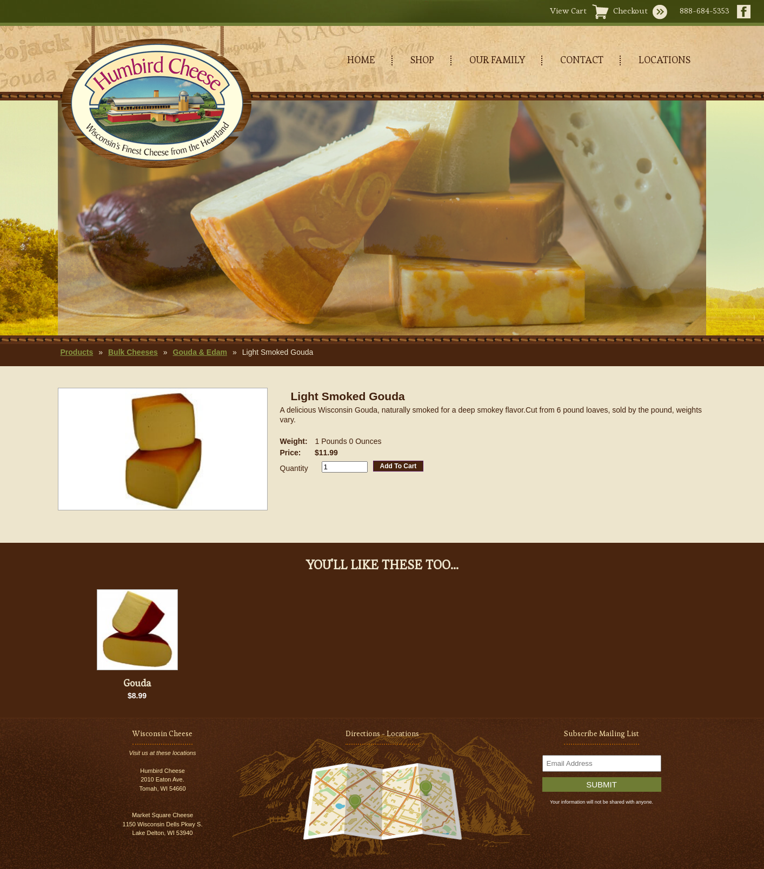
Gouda (137, 683)
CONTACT (581, 59)
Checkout (630, 10)
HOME (361, 59)
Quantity (294, 468)
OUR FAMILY (497, 59)
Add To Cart (398, 466)
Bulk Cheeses (133, 352)
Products (77, 352)
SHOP (422, 59)
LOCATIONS (664, 59)
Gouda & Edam (200, 352)
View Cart (568, 10)
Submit (601, 784)
